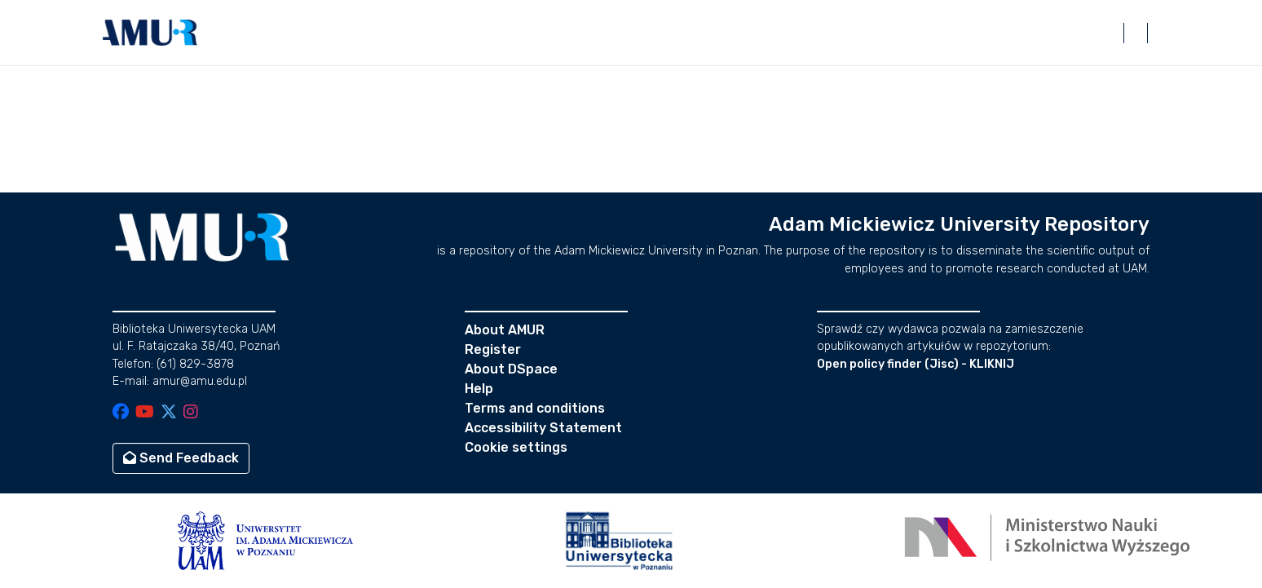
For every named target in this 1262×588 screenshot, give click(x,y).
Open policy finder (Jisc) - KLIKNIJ (915, 364)
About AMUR (505, 330)
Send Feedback (181, 458)
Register (493, 349)
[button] (150, 33)
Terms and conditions (535, 408)
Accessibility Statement (543, 427)
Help (479, 388)
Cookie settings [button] (516, 447)
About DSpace (511, 369)
